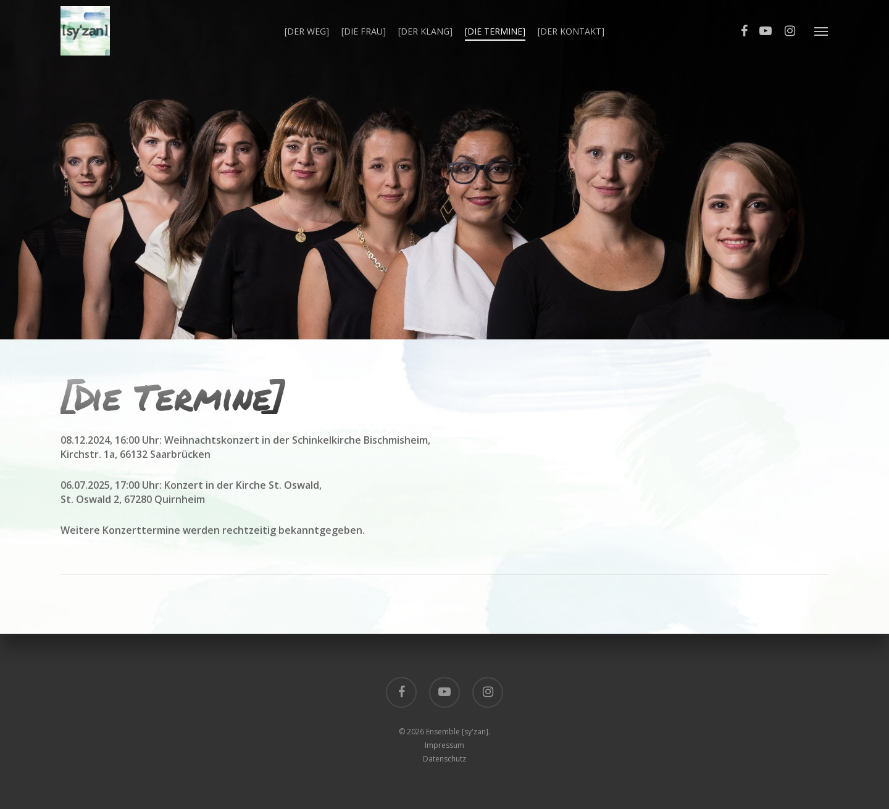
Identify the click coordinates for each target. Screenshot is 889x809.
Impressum (444, 745)
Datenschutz (444, 758)
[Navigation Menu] (821, 31)
